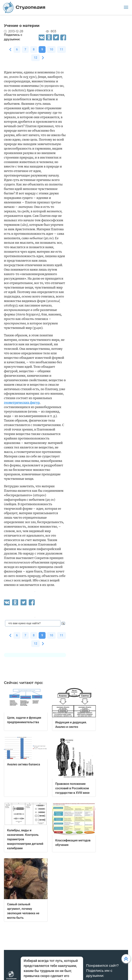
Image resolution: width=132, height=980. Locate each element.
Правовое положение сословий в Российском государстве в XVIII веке (72, 788)
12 (35, 57)
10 (51, 49)
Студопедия (24, 7)
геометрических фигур (22, 402)
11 (61, 49)
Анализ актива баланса (23, 764)
